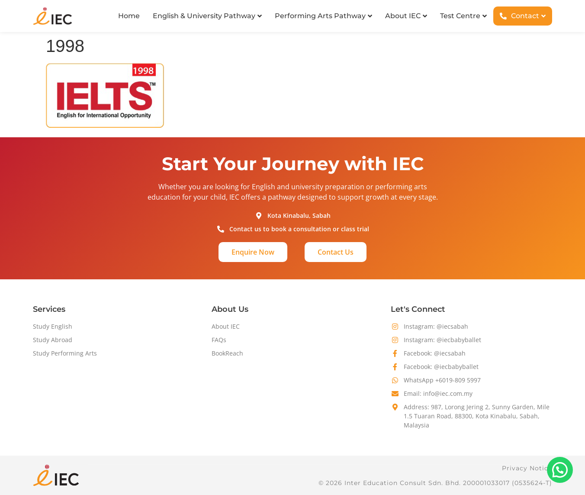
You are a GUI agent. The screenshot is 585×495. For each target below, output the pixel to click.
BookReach (227, 353)
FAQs (219, 340)
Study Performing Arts (65, 353)
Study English (52, 326)
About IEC (226, 326)
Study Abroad (52, 340)
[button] (560, 470)
